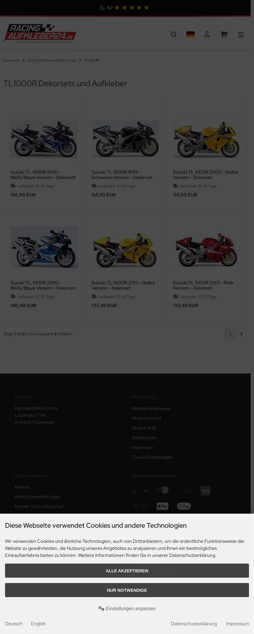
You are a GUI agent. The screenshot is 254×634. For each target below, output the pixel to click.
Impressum (237, 624)
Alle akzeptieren (127, 570)
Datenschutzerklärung (194, 624)
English (38, 624)
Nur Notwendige (127, 590)
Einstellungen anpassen (127, 608)
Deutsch (13, 624)
